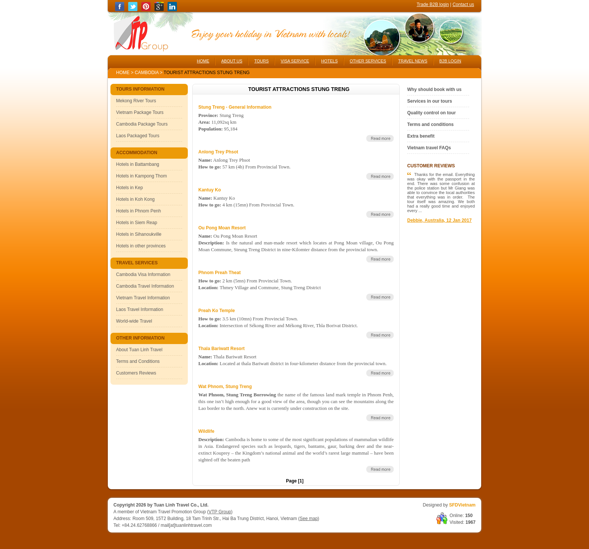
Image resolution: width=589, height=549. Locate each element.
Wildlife (206, 431)
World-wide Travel (134, 321)
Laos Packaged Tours (137, 135)
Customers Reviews (136, 373)
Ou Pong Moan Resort (222, 228)
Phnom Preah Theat (219, 272)
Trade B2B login (433, 4)
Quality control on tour (431, 112)
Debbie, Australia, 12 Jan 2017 (439, 220)
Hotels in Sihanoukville (139, 234)
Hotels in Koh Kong (135, 199)
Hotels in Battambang (137, 164)
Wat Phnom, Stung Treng (225, 386)
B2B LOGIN (450, 61)
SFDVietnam (462, 505)
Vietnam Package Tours (139, 112)
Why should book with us (434, 89)
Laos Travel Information (139, 309)
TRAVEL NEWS (412, 61)
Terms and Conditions (138, 361)
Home (123, 72)
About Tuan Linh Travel (139, 349)
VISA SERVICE (295, 61)
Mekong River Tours (136, 100)
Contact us (463, 4)
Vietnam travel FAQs (429, 147)
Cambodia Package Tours (142, 124)
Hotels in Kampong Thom (141, 176)
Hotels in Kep (129, 187)
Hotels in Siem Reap (136, 222)
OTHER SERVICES (368, 61)
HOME (203, 61)
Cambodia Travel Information (145, 286)
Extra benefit (421, 136)
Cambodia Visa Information (143, 274)
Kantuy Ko (209, 190)
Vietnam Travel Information (143, 297)
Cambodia (147, 72)
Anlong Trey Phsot (218, 152)
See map (309, 518)
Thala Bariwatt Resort (221, 348)
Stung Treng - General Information (235, 107)
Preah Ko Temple (216, 310)
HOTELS (329, 61)
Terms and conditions (430, 124)
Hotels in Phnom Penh (138, 211)
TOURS (261, 61)
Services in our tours (429, 101)
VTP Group (219, 511)
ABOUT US (231, 61)
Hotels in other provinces (141, 246)
